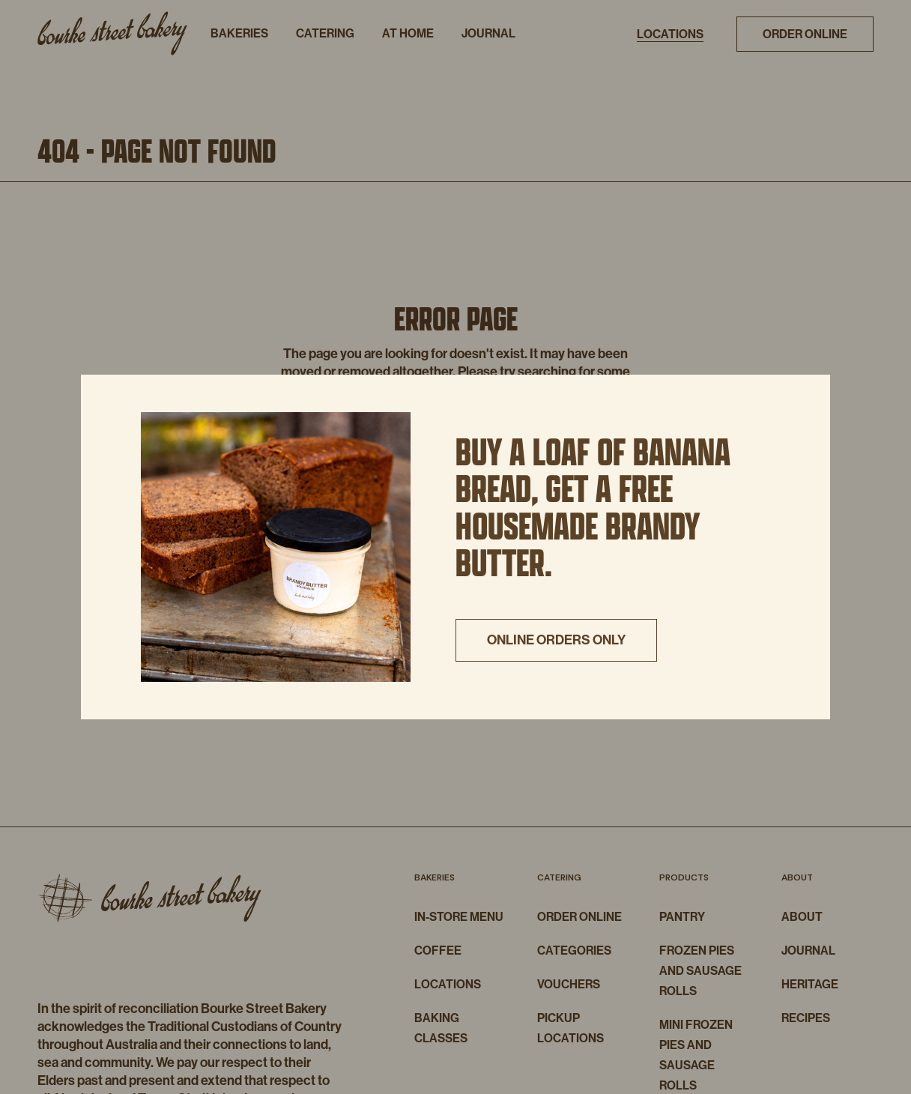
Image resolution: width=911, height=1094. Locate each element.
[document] (455, 547)
